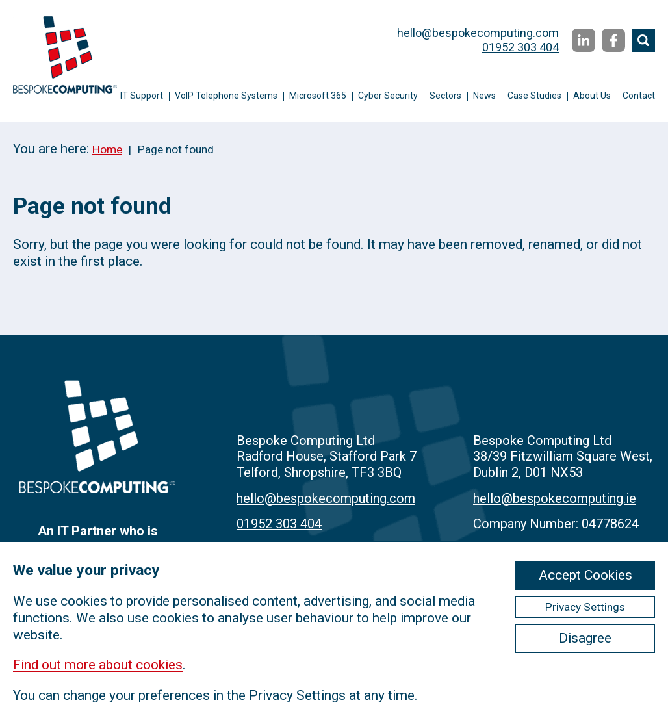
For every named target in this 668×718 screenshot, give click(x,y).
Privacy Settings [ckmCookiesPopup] (585, 606)
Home (107, 149)
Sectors (445, 95)
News (484, 95)
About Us (592, 95)
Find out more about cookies (98, 665)
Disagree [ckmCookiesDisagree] (585, 638)
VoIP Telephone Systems (226, 95)
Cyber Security (388, 95)
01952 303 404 (520, 47)
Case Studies (534, 95)
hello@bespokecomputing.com (478, 33)
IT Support (141, 95)
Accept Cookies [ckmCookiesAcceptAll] (585, 575)
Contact (639, 95)
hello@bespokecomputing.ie (554, 498)
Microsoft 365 (317, 95)
